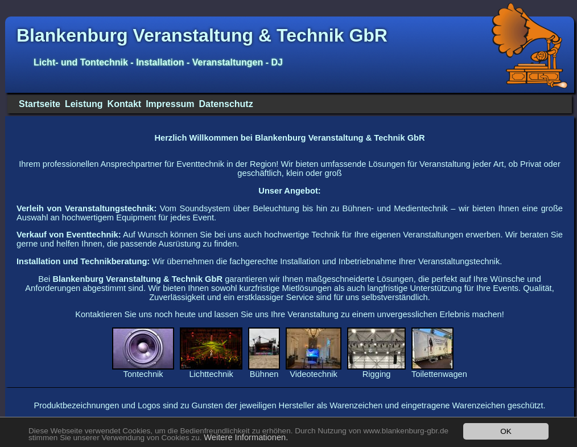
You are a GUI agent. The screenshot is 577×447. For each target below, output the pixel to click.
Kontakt (125, 104)
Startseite (39, 104)
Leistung (84, 104)
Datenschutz (226, 104)
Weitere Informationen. (246, 437)
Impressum (170, 104)
